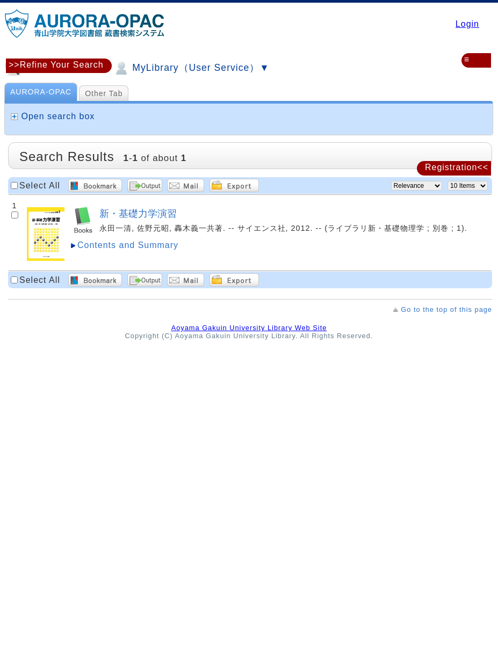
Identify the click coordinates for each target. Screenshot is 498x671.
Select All (39, 185)
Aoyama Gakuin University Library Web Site (249, 328)
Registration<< (456, 167)
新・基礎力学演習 (138, 213)
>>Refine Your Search (56, 64)
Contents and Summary (127, 245)
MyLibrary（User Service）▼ (191, 68)
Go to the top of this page (446, 309)
